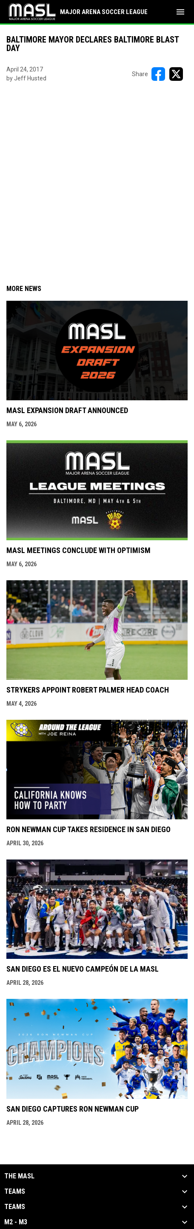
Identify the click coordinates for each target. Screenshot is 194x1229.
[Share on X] (176, 74)
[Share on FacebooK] (158, 74)
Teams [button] (14, 1191)
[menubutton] (180, 12)
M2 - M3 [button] (15, 1222)
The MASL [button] (19, 1176)
